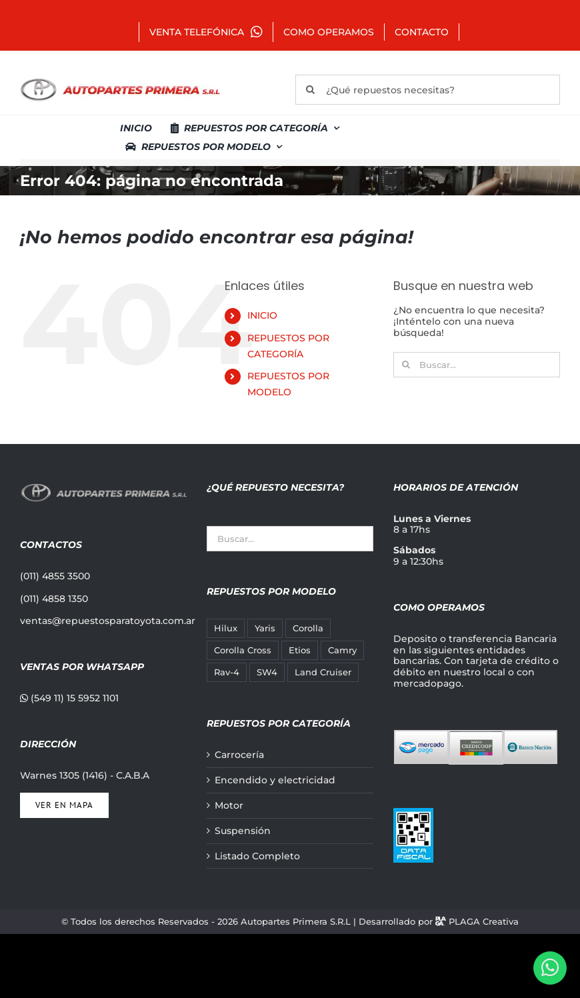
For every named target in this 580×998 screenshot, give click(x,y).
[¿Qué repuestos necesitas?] (427, 90)
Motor (229, 805)
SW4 (267, 672)
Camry (342, 650)
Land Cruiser (323, 672)
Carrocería (239, 755)
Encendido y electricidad (275, 780)
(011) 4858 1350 (54, 599)
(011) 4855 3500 (55, 576)
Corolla (308, 628)
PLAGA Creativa (484, 921)
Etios (300, 650)
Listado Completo (257, 856)
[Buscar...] (476, 364)
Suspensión (243, 831)
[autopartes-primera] (120, 80)
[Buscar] (310, 90)
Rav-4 (226, 672)
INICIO (262, 315)
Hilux (225, 628)
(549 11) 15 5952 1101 (69, 698)
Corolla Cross (242, 650)
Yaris (265, 628)
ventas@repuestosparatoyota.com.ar (107, 621)
